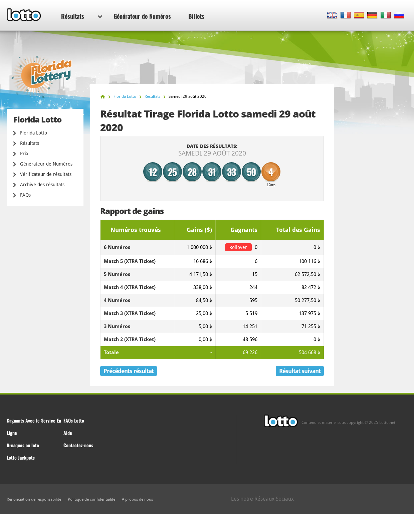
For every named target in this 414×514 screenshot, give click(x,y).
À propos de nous (137, 499)
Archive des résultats (42, 184)
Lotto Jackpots (21, 457)
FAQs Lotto (73, 420)
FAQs (25, 195)
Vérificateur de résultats (45, 174)
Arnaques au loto (23, 445)
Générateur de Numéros (142, 16)
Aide (67, 432)
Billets (196, 16)
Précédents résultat (129, 370)
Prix (24, 153)
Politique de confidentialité (91, 499)
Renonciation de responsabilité (34, 499)
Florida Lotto (33, 133)
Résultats (81, 16)
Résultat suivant (300, 370)
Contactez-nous (78, 445)
